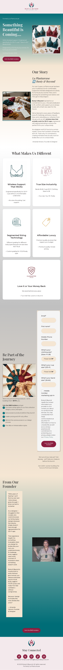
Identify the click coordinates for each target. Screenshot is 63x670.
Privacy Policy (48, 437)
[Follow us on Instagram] (31, 656)
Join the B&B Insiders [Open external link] (12, 59)
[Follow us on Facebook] (19, 656)
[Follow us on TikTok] (38, 656)
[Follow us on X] (25, 656)
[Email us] (44, 656)
